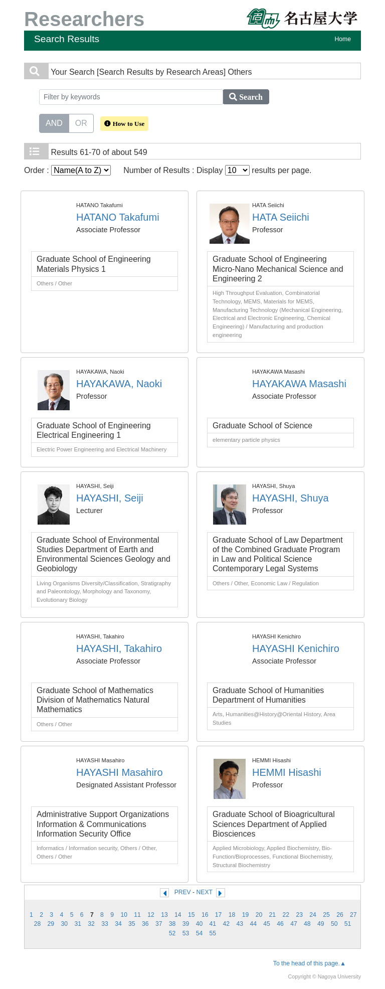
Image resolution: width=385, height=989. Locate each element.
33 (104, 923)
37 (158, 923)
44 (253, 923)
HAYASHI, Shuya (290, 498)
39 (185, 923)
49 (320, 923)
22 (285, 914)
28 (37, 923)
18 (232, 914)
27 (353, 914)
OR (81, 122)
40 (199, 923)
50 (334, 923)
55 (213, 933)
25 (326, 914)
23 (299, 914)
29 (51, 923)
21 (272, 914)
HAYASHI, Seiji (109, 498)
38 (172, 923)
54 (199, 933)
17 (218, 914)
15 (191, 914)
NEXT (205, 892)
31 (77, 923)
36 (145, 923)
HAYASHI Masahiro (119, 772)
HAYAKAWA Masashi (299, 383)
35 (131, 923)
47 (293, 923)
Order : (67, 170)
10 (123, 914)
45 (266, 923)
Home (343, 39)
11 (137, 914)
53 (185, 933)
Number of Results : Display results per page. (217, 170)
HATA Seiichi (280, 217)
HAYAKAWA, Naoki (119, 383)
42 (226, 923)
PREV (182, 892)
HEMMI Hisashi (286, 772)
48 (307, 923)
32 (91, 923)
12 (150, 914)
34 (118, 923)
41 (213, 923)
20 (259, 914)
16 (205, 914)
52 (172, 933)
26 (339, 914)
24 (312, 914)
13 (164, 914)
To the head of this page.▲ (309, 963)
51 (347, 923)
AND (54, 122)
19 (245, 914)
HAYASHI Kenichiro (295, 648)
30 (64, 923)
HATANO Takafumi (117, 217)
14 (177, 914)
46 (280, 923)
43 (239, 923)
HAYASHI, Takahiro (119, 648)
